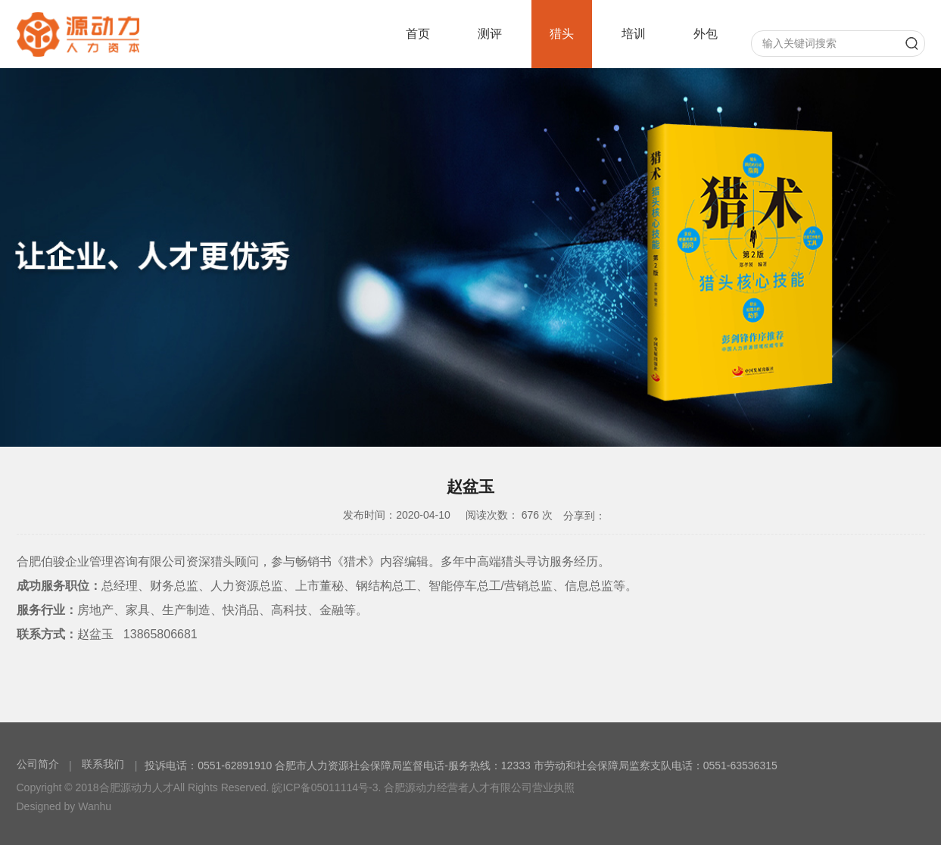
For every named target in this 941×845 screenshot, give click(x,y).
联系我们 (103, 764)
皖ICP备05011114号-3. (326, 787)
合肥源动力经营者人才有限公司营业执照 (479, 787)
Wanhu (94, 806)
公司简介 (39, 764)
